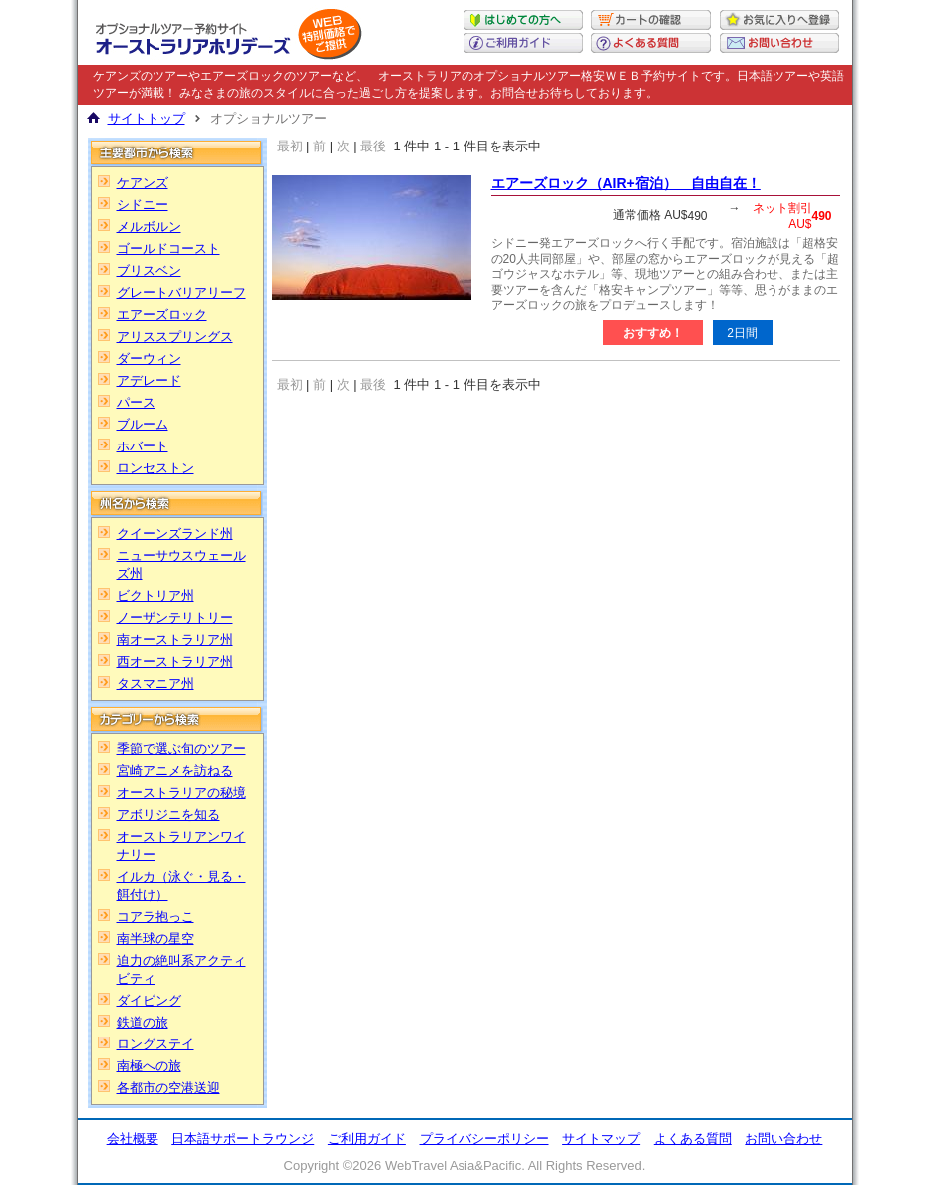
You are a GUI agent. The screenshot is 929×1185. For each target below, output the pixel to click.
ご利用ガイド (367, 1138)
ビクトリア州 (155, 595)
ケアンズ (142, 182)
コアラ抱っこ (155, 916)
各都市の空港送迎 (168, 1087)
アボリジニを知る (168, 814)
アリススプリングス (175, 336)
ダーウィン (149, 358)
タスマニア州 (155, 683)
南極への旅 (149, 1065)
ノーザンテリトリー (175, 617)
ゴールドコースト (168, 248)
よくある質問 (693, 1138)
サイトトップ (146, 118)
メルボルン (149, 226)
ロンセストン (155, 467)
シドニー (142, 204)
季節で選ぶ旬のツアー (181, 748)
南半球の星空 (155, 938)
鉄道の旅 (142, 1022)
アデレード (149, 380)
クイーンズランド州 (175, 533)
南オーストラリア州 (175, 639)
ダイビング (149, 1000)
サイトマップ (601, 1138)
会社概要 (132, 1138)
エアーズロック (162, 314)
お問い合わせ (783, 1138)
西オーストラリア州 (175, 661)
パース (136, 402)
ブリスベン (149, 270)
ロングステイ (155, 1044)
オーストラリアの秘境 (181, 792)
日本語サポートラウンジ (242, 1138)
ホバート (142, 446)
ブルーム (142, 424)
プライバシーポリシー (484, 1138)
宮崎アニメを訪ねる (175, 770)
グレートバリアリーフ (181, 292)
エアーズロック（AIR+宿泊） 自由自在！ (626, 183)
